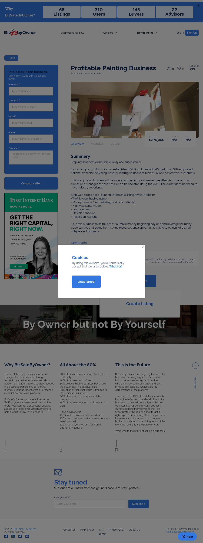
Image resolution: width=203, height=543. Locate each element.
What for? (115, 266)
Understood (86, 281)
